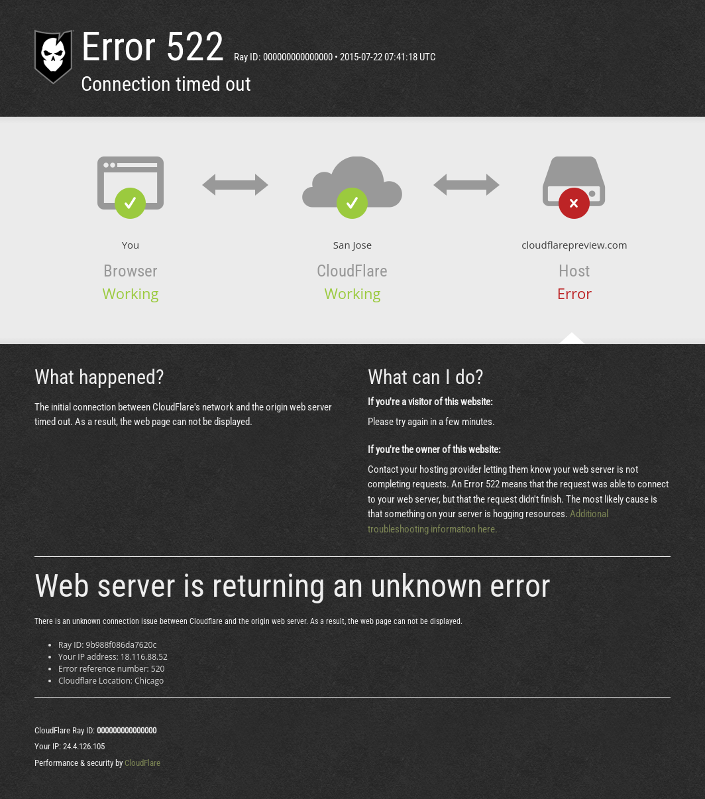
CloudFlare (142, 763)
